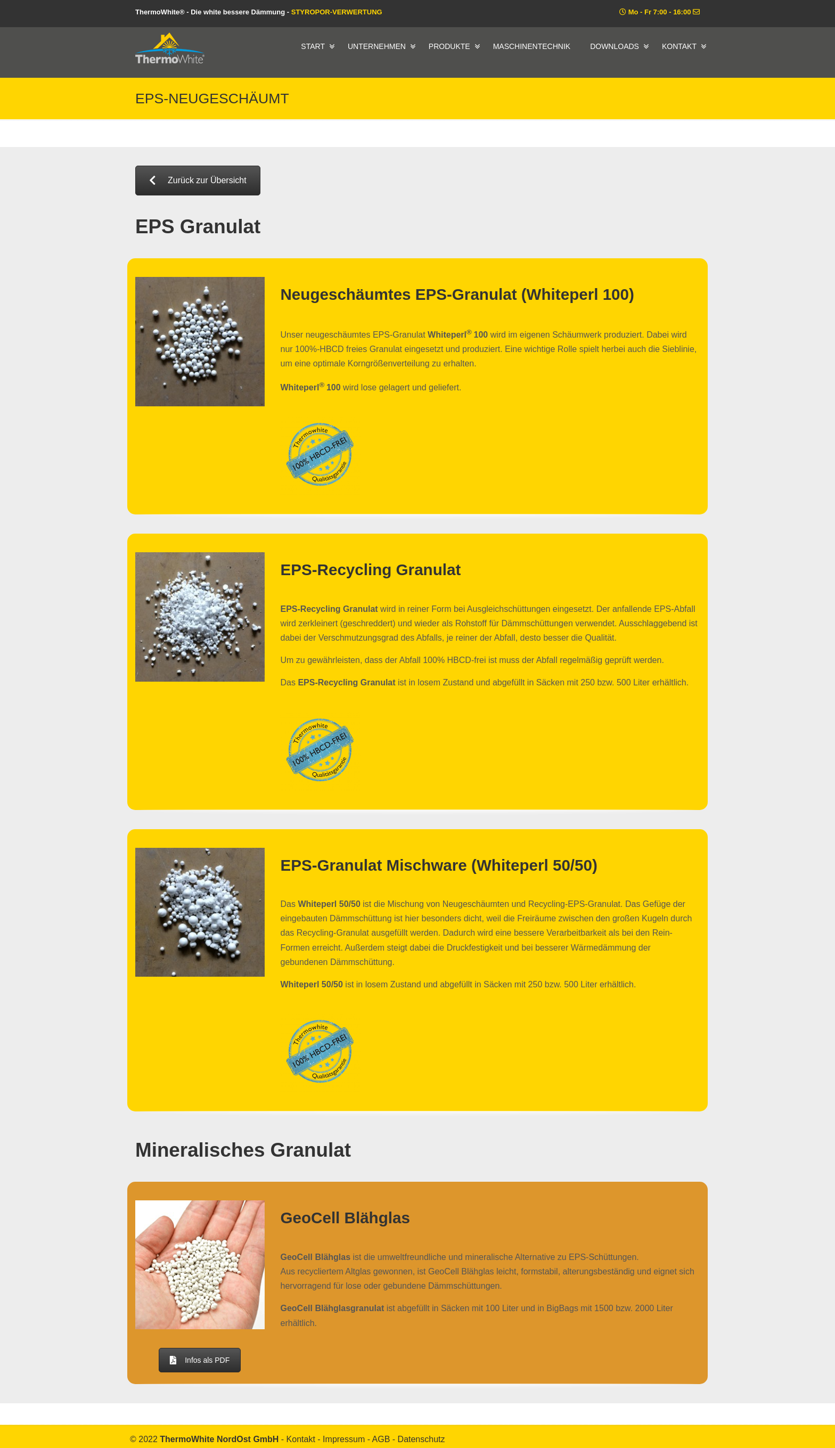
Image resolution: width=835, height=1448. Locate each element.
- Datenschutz (418, 1439)
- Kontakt (299, 1439)
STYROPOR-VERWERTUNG (336, 12)
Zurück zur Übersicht (198, 180)
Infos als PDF (200, 1360)
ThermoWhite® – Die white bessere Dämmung (169, 47)
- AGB (379, 1439)
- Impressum (342, 1439)
